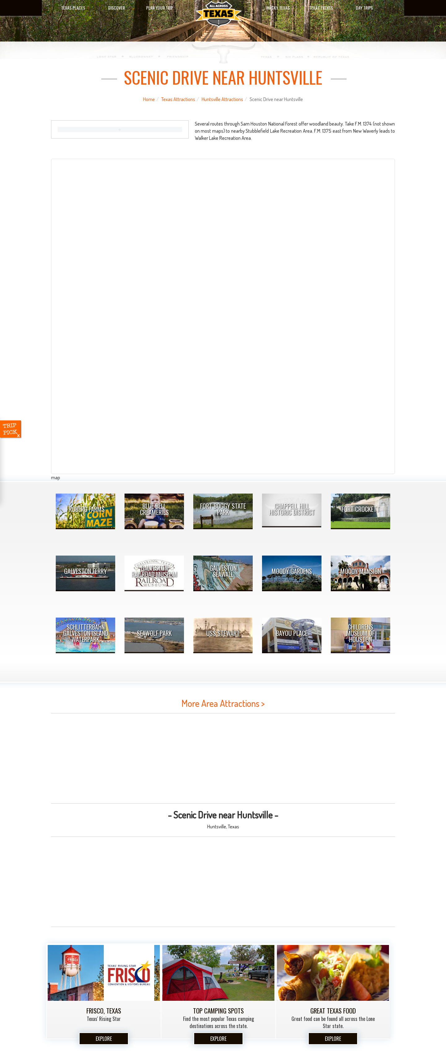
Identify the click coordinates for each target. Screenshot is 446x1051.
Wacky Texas (278, 7)
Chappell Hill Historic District (292, 509)
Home (149, 99)
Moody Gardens (292, 571)
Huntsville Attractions (222, 99)
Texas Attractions (178, 99)
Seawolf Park (154, 633)
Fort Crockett (361, 509)
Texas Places (73, 7)
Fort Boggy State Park (223, 509)
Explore (104, 1038)
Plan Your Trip (159, 7)
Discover (116, 7)
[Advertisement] (223, 758)
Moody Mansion (360, 571)
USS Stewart (223, 633)
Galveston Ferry (85, 571)
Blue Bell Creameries (154, 509)
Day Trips (364, 7)
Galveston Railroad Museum (154, 571)
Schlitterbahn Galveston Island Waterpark (85, 633)
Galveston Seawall (223, 571)
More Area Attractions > (223, 703)
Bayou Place (292, 633)
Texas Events (321, 7)
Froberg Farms (85, 509)
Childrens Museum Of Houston (360, 633)
